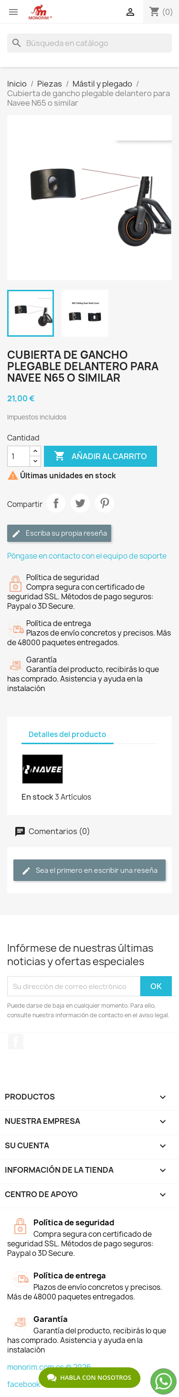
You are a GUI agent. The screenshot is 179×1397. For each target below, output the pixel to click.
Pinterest (104, 503)
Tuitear (80, 503)
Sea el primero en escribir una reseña (89, 871)
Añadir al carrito (100, 456)
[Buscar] (89, 43)
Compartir (55, 503)
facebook (23, 1384)
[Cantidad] (18, 456)
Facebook (15, 1041)
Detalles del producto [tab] (67, 734)
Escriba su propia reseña (59, 533)
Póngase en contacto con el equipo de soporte (87, 556)
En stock (37, 797)
